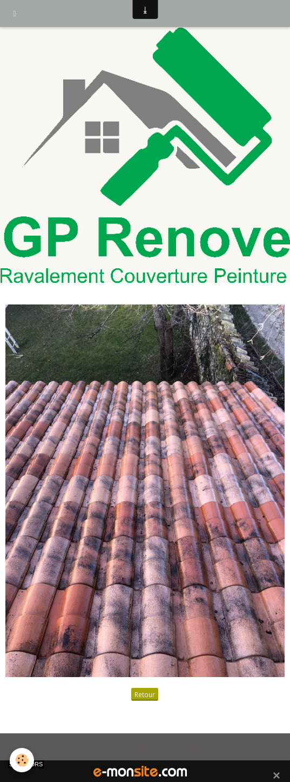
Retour (144, 694)
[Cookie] (22, 760)
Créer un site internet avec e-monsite (143, 749)
